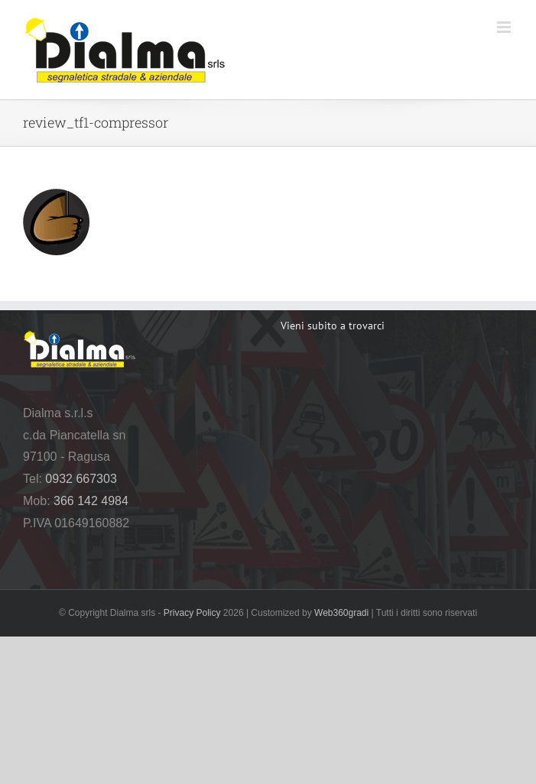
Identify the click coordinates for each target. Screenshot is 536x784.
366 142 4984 (91, 500)
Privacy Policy (192, 612)
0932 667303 (80, 478)
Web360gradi (341, 612)
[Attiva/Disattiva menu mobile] (505, 27)
